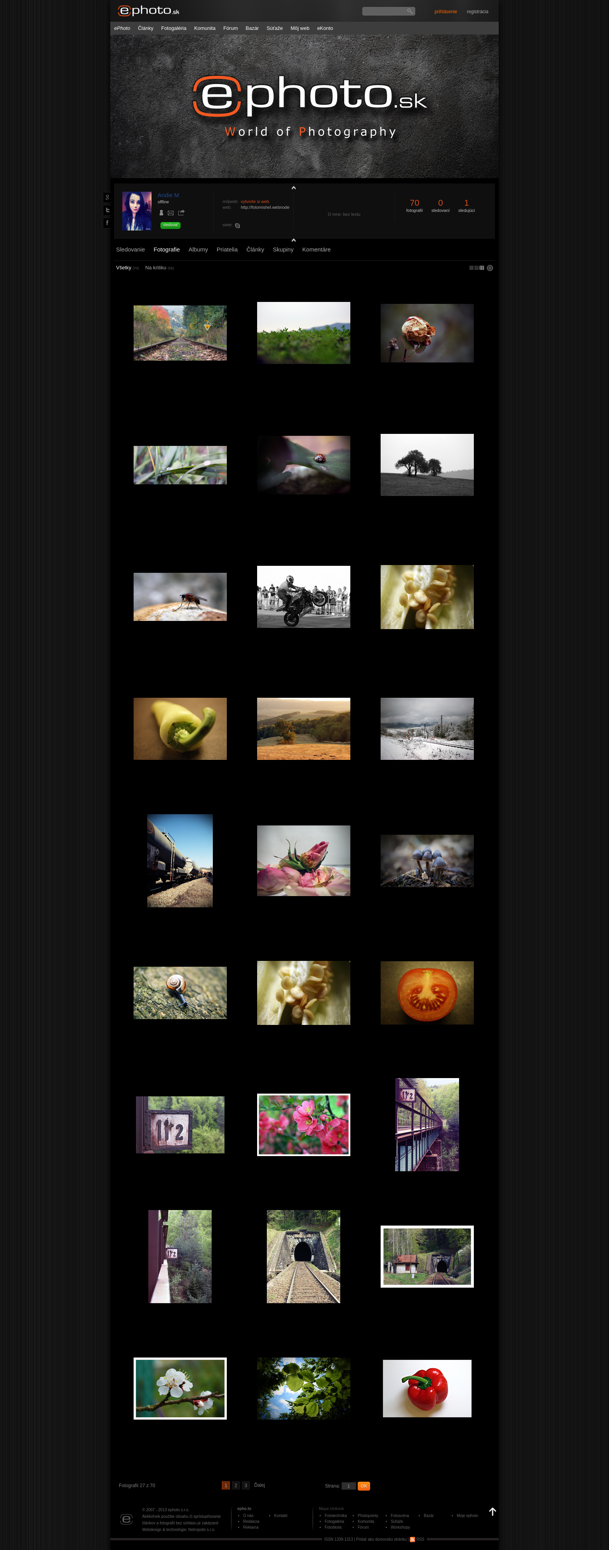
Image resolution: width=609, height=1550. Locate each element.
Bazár (252, 28)
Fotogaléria (173, 28)
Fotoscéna (400, 1516)
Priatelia (227, 249)
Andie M (168, 195)
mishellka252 (239, 225)
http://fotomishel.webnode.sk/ (268, 207)
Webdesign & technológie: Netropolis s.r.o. (178, 1529)
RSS (417, 1539)
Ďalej (259, 1485)
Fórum (230, 28)
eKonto (325, 28)
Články (145, 28)
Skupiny (283, 249)
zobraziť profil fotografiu (292, 187)
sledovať (170, 225)
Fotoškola (333, 1527)
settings (489, 268)
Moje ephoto (467, 1516)
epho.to (244, 1509)
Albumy (198, 249)
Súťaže (274, 28)
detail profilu (292, 240)
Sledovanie (130, 249)
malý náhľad (476, 268)
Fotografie (167, 249)
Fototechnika (336, 1516)
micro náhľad (471, 268)
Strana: (332, 1486)
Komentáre (316, 249)
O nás (248, 1516)
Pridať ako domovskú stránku (381, 1539)
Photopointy (368, 1516)
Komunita (205, 28)
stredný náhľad (482, 268)
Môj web (300, 28)
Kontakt (280, 1516)
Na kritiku (159, 267)
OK (364, 1486)
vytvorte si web (255, 201)
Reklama (250, 1527)
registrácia (477, 11)
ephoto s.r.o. (178, 1510)
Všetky (127, 267)
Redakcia (251, 1521)
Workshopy (400, 1527)
